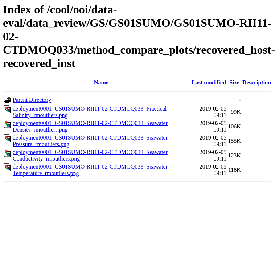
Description (256, 82)
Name (101, 82)
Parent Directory (32, 100)
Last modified (209, 82)
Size (234, 82)
